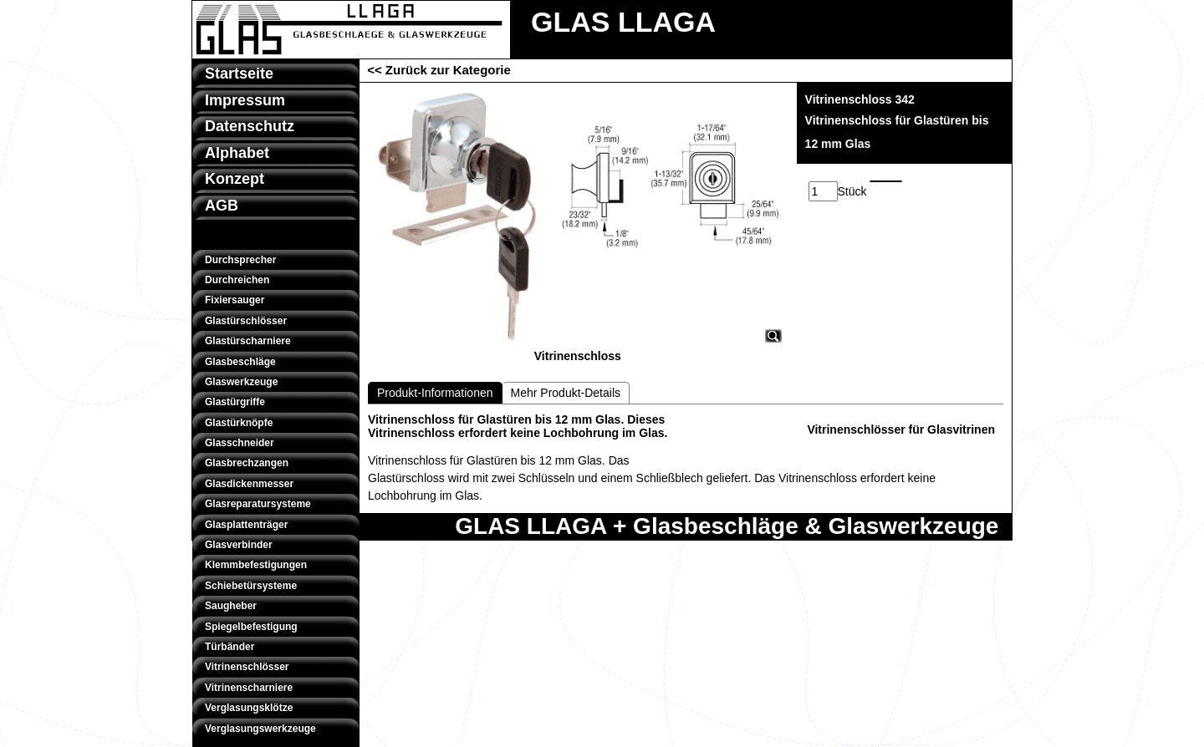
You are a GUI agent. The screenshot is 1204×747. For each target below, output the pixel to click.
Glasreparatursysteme (258, 504)
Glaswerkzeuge (241, 382)
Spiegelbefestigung (251, 627)
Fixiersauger (234, 300)
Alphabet (237, 153)
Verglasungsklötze (249, 708)
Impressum (245, 100)
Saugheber (231, 606)
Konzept (234, 178)
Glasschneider (239, 443)
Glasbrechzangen (246, 463)
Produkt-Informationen (435, 392)
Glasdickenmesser (249, 484)
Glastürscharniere (248, 341)
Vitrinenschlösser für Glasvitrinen (901, 429)
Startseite (239, 73)
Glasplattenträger (246, 525)
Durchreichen (237, 280)
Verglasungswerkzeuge (260, 728)
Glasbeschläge (240, 362)
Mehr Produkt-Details (566, 392)
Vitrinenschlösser (247, 667)
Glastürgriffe (235, 402)
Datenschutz (249, 126)
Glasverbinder (239, 545)
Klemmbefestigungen (256, 565)
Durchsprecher (240, 260)
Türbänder (229, 647)
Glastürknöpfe (239, 423)
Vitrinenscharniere (249, 688)
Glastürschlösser (246, 321)
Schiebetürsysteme (251, 586)
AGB (221, 205)
